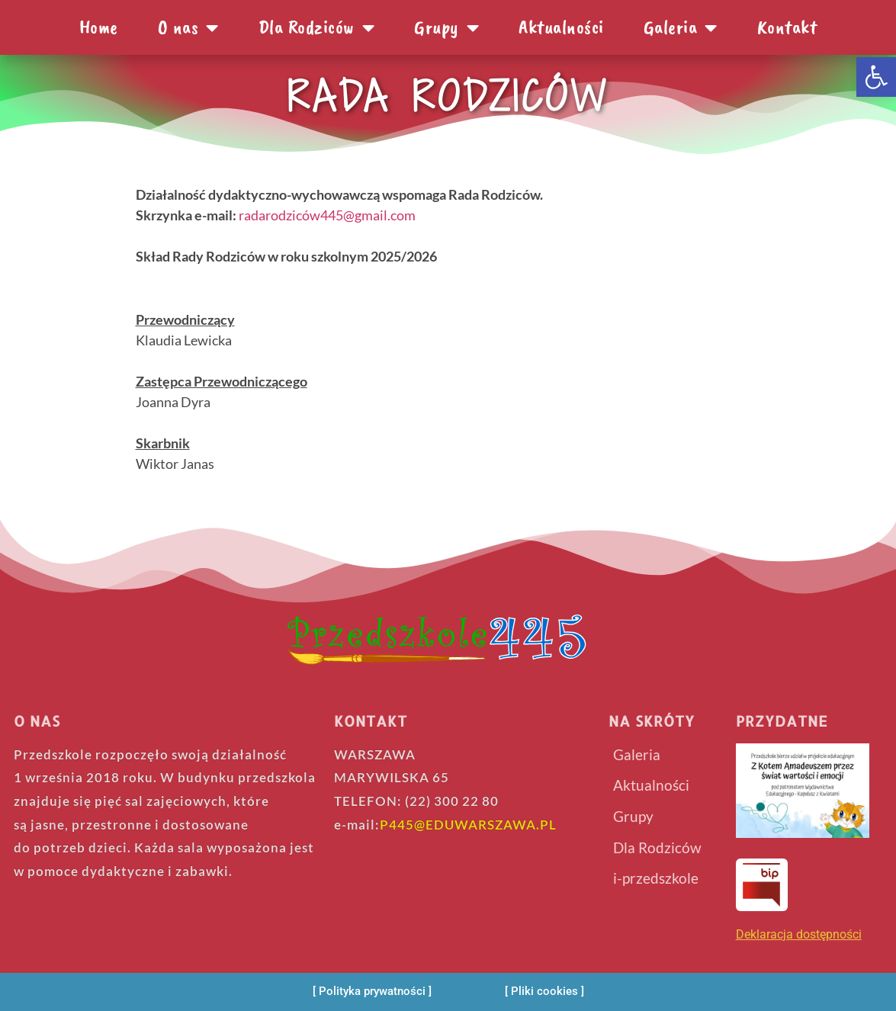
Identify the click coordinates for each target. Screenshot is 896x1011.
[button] (876, 77)
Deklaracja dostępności (799, 934)
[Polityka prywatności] (372, 991)
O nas (188, 27)
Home (98, 27)
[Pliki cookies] (544, 991)
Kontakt (787, 27)
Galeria (681, 27)
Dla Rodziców (317, 27)
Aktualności (561, 27)
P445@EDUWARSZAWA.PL (468, 825)
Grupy (446, 27)
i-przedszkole (655, 878)
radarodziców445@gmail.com (327, 215)
